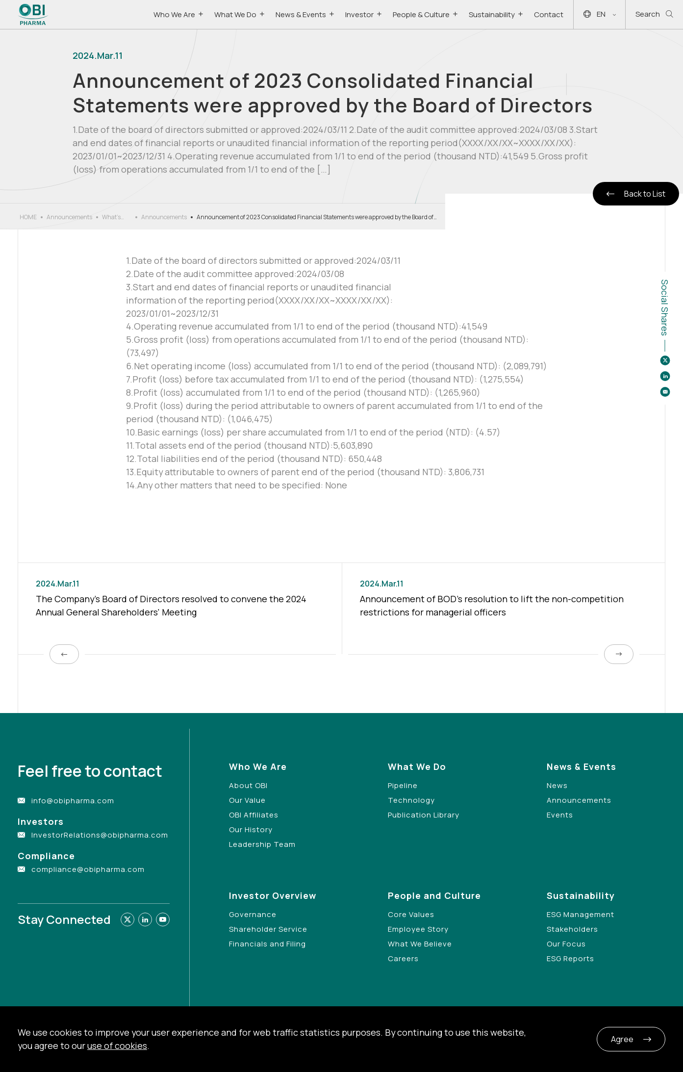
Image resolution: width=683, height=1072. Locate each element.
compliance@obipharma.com (88, 869)
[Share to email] (665, 392)
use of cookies (117, 1045)
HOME (28, 217)
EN (599, 14)
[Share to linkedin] (665, 376)
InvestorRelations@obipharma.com (99, 835)
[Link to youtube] (163, 919)
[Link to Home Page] (33, 14)
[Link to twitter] (127, 919)
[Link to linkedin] (145, 919)
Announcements (69, 217)
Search (654, 14)
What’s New (111, 217)
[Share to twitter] (665, 360)
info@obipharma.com (72, 800)
